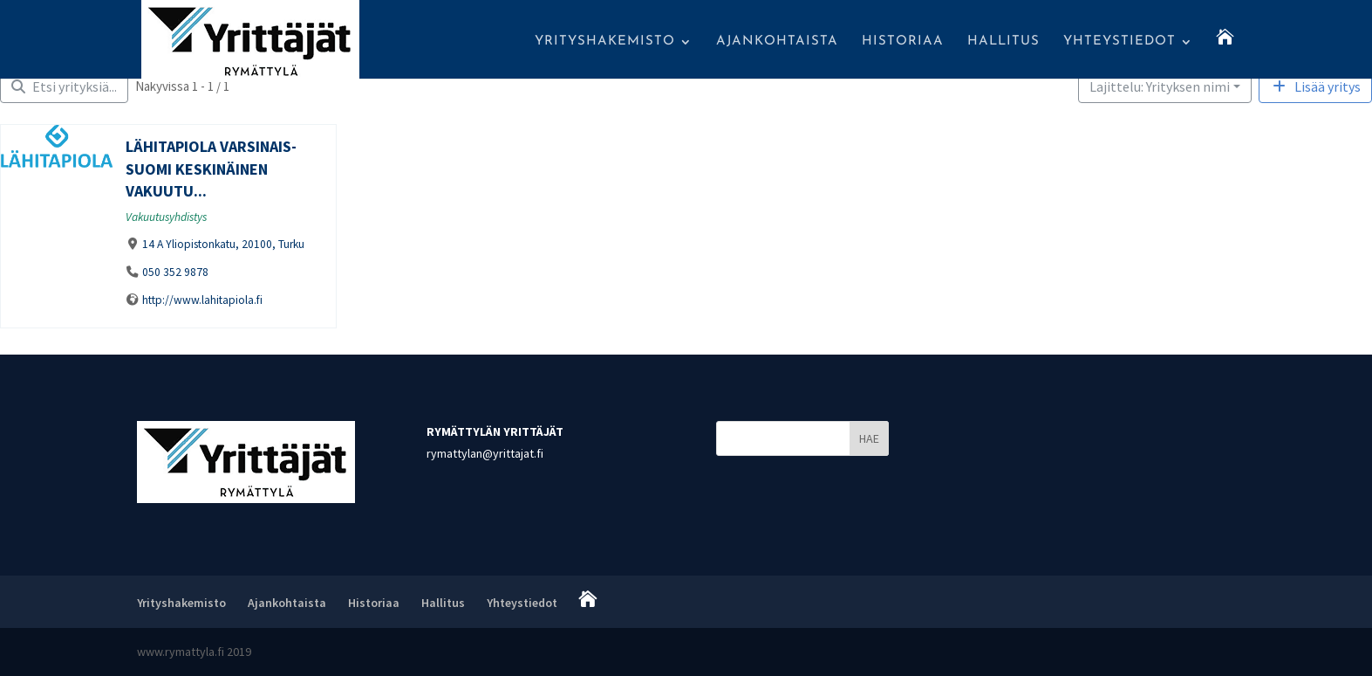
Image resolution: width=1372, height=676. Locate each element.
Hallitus (1003, 42)
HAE (869, 438)
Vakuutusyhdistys (166, 217)
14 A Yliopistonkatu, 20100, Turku (223, 244)
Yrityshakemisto (605, 42)
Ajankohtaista (777, 42)
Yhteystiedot (1119, 42)
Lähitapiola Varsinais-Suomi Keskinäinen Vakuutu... (211, 168)
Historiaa (903, 42)
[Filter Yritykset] (64, 86)
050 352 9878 (175, 272)
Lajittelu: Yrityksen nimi (1159, 86)
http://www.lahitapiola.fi (202, 300)
